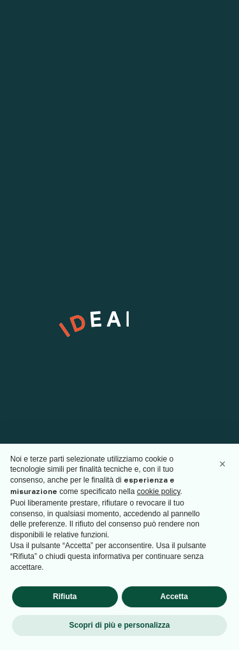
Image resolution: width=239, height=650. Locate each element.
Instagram (32, 143)
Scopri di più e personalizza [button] (119, 625)
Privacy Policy (105, 406)
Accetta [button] (174, 596)
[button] (222, 464)
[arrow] (201, 373)
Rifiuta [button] (64, 596)
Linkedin (28, 158)
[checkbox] (29, 405)
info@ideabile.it (42, 223)
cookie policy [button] (158, 491)
